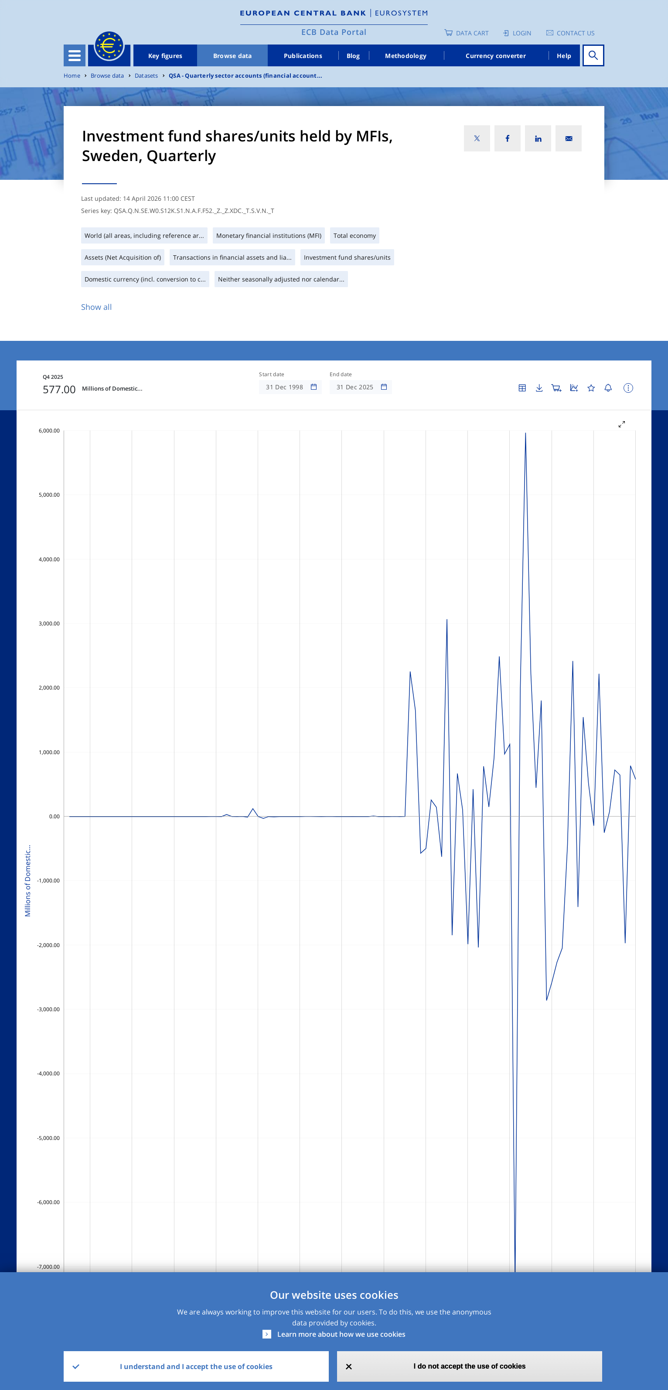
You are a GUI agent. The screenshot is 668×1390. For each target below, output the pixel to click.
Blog (353, 55)
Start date (271, 374)
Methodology (405, 55)
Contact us (576, 33)
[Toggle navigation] (74, 55)
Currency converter (496, 55)
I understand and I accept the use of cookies (196, 1366)
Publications (303, 55)
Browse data (232, 55)
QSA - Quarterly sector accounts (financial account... (245, 75)
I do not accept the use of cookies (470, 1366)
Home (72, 75)
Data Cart (472, 33)
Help (564, 55)
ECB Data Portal (334, 32)
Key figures (165, 55)
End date (341, 374)
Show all (96, 307)
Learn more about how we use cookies (341, 1334)
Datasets (146, 75)
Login (522, 33)
